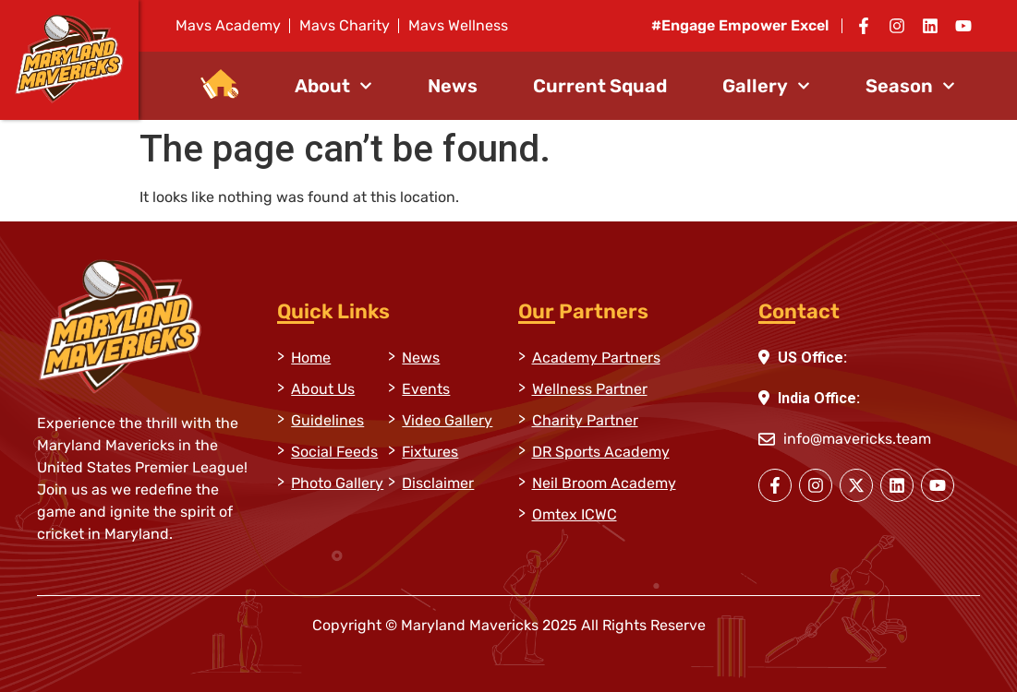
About (333, 85)
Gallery (766, 85)
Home (311, 357)
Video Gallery (447, 420)
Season (910, 85)
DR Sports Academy (601, 451)
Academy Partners (596, 357)
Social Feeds (334, 451)
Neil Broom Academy (604, 483)
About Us (323, 389)
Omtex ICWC (574, 514)
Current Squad (600, 86)
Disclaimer (438, 483)
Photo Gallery (337, 483)
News (453, 86)
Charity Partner (585, 420)
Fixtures (430, 451)
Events (426, 389)
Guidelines (327, 420)
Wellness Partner (590, 389)
